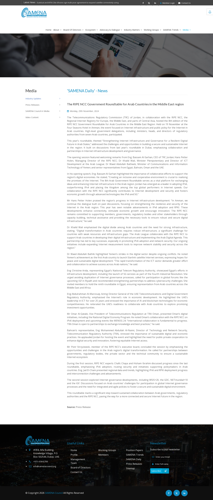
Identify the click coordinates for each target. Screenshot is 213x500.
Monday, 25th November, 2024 (83, 111)
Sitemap (130, 468)
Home (48, 29)
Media (187, 29)
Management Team (78, 461)
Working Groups (152, 29)
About (57, 29)
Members (103, 454)
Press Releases (134, 463)
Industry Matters (133, 29)
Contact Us (184, 3)
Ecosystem (91, 29)
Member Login (167, 3)
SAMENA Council (54, 492)
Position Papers (134, 450)
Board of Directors (73, 29)
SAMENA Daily (133, 459)
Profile (74, 454)
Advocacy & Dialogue (111, 29)
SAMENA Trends (172, 29)
